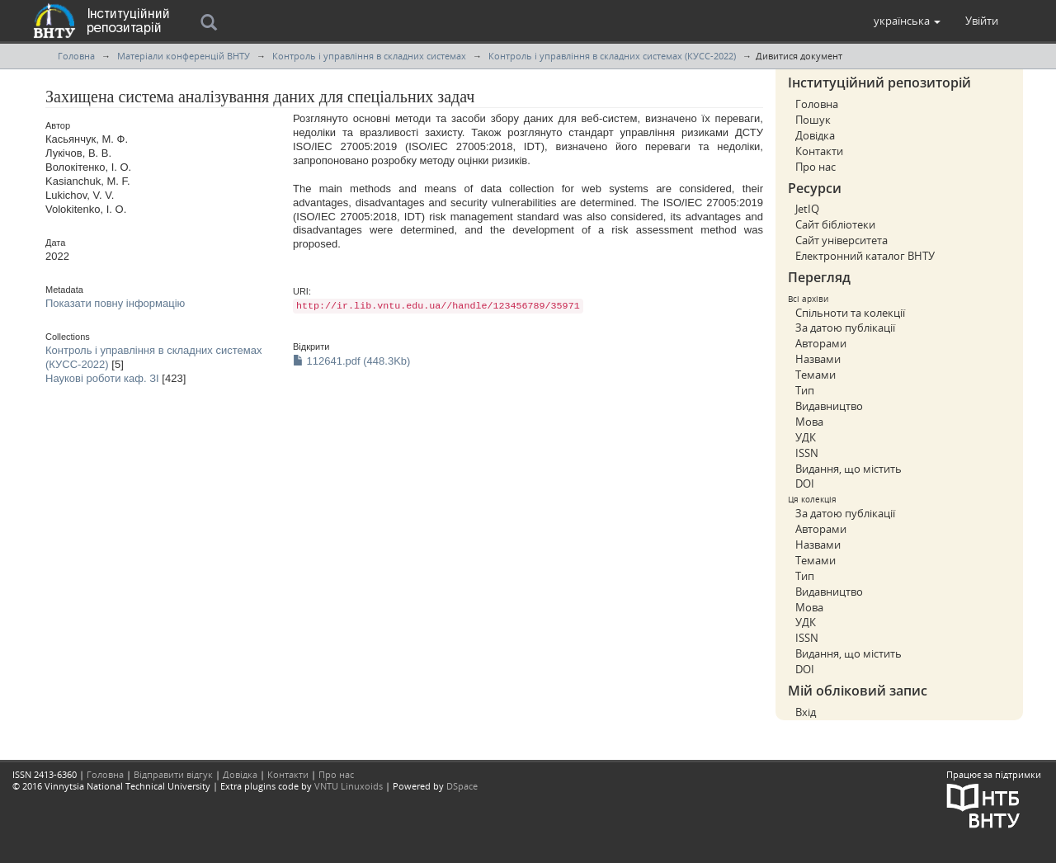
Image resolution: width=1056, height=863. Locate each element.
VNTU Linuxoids (348, 786)
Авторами (820, 343)
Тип (804, 390)
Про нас (815, 166)
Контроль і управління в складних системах (369, 56)
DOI (804, 483)
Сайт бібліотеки (835, 224)
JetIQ (807, 208)
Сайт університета (841, 240)
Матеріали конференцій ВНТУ (183, 56)
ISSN (806, 453)
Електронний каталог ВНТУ (865, 255)
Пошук (813, 119)
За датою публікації (845, 327)
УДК (805, 437)
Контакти (819, 151)
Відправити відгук (173, 774)
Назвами (818, 358)
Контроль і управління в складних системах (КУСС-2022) (612, 56)
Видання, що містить (848, 468)
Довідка (815, 135)
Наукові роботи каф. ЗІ (102, 378)
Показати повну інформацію (115, 303)
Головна (76, 56)
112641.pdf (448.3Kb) (351, 361)
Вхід (805, 712)
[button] (907, 20)
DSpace (462, 786)
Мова (809, 421)
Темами (815, 374)
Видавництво (829, 405)
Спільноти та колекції (850, 312)
